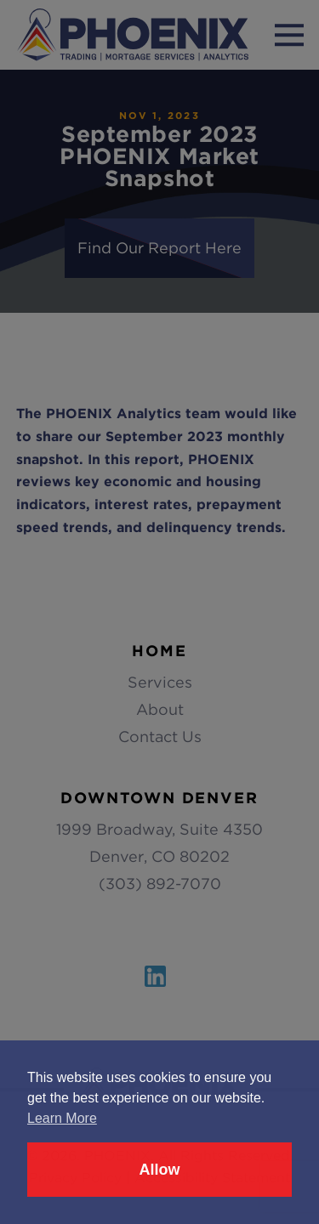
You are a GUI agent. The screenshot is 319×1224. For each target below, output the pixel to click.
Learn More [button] (62, 1118)
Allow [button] (160, 1169)
